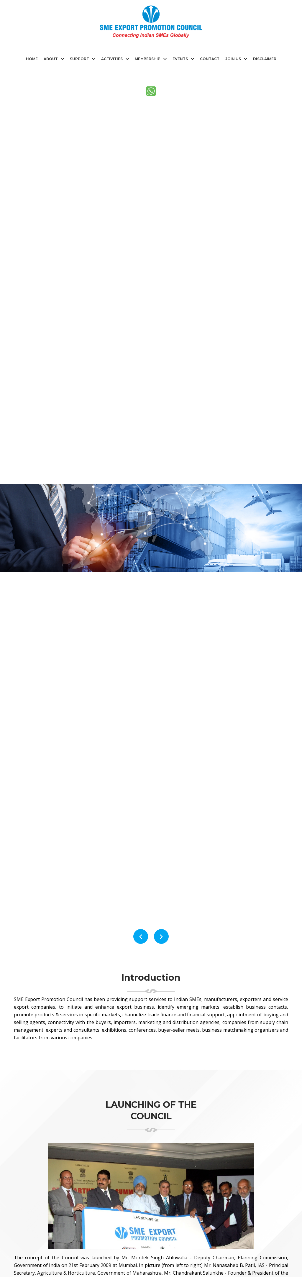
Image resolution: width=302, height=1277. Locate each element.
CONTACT (209, 59)
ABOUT (51, 59)
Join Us (233, 59)
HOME (32, 59)
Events (180, 59)
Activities (112, 59)
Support (79, 59)
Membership (147, 59)
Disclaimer (264, 59)
